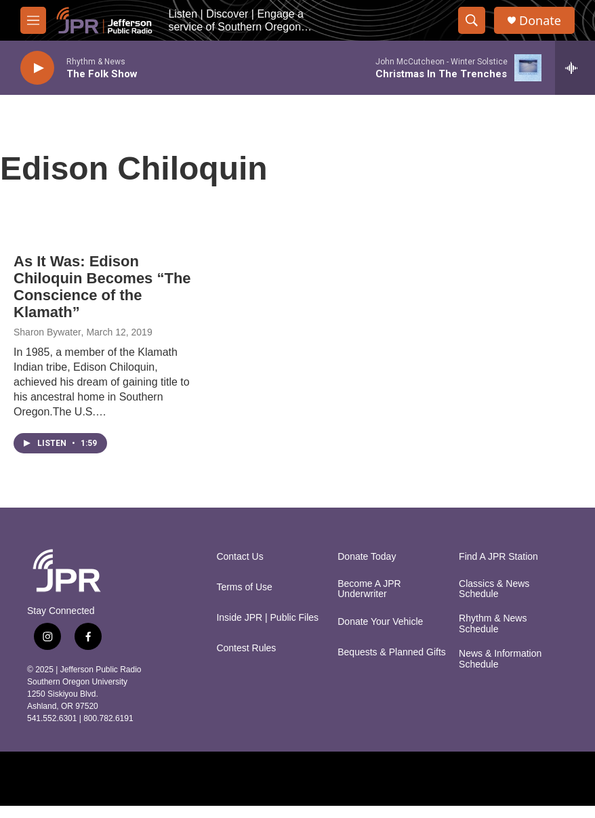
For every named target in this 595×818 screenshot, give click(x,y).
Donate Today (366, 557)
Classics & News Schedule (494, 589)
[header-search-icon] (471, 20)
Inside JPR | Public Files (267, 618)
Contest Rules (246, 648)
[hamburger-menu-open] (33, 20)
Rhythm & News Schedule (493, 623)
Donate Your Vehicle (380, 622)
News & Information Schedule (500, 659)
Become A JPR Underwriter (369, 589)
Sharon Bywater (47, 332)
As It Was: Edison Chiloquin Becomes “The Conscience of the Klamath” (102, 287)
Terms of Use (244, 587)
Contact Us (239, 557)
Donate (540, 21)
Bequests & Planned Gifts (391, 652)
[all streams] (575, 68)
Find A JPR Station (498, 557)
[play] (37, 68)
